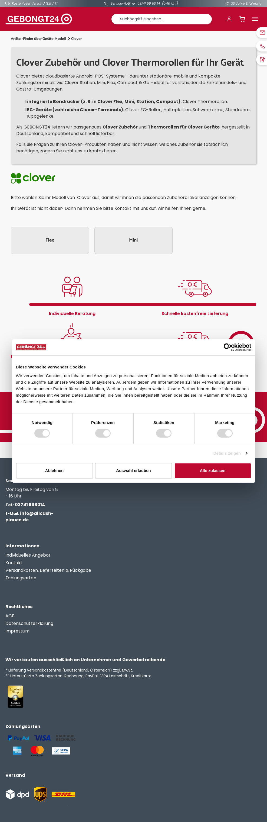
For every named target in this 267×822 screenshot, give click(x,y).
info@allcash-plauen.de (29, 516)
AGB (10, 616)
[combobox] (161, 19)
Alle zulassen (212, 470)
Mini (133, 240)
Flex (49, 240)
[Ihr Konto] (229, 18)
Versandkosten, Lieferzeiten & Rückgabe (48, 570)
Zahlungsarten (20, 578)
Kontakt (13, 563)
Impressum (17, 631)
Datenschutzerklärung (29, 623)
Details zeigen (227, 453)
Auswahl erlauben (133, 470)
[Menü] (255, 18)
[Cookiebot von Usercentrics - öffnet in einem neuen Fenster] (227, 347)
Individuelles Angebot (28, 555)
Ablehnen (54, 470)
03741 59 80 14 (148, 3)
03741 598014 (25, 505)
